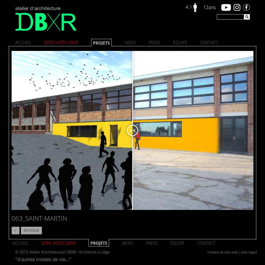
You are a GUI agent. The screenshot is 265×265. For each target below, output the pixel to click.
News (130, 42)
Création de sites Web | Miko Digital (232, 252)
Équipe (180, 42)
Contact (209, 42)
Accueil (23, 42)
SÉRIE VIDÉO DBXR (61, 42)
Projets (101, 43)
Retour (31, 230)
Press (154, 42)
